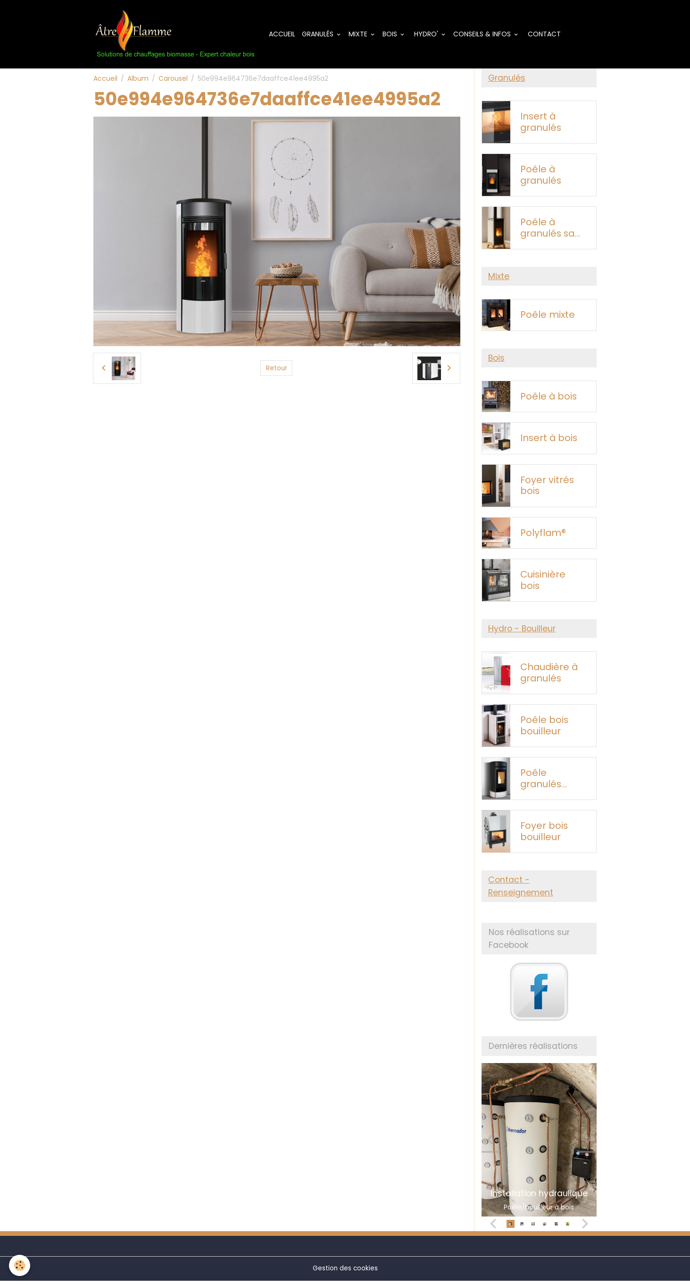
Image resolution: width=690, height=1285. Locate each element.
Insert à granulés (540, 124)
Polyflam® (543, 536)
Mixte (363, 34)
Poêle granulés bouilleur (540, 782)
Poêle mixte (547, 317)
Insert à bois (548, 441)
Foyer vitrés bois (547, 488)
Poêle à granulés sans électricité (552, 230)
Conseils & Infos (487, 34)
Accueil (286, 34)
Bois (395, 34)
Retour (276, 369)
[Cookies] (20, 1265)
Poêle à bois (548, 399)
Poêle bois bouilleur (544, 729)
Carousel (173, 79)
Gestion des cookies (345, 1272)
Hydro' (430, 34)
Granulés (323, 34)
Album (138, 79)
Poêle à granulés (540, 177)
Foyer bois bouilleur (544, 835)
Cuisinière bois (542, 583)
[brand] (178, 35)
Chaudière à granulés (549, 676)
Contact (547, 34)
